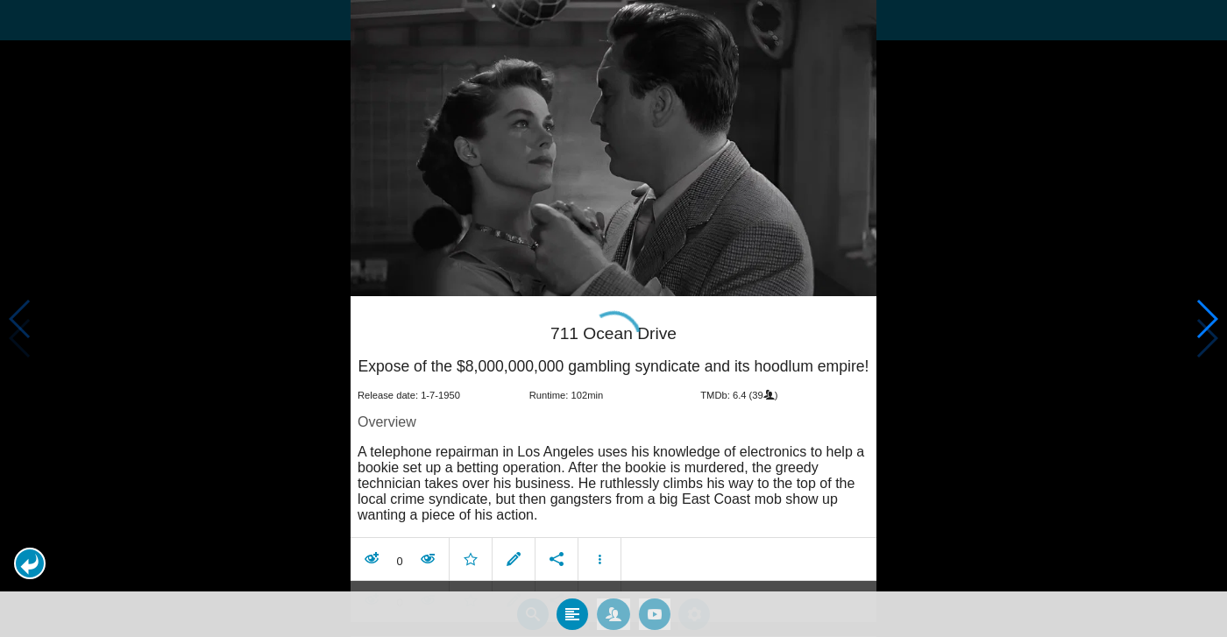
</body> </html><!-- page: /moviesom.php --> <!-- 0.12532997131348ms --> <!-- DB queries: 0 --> (613, 318)
